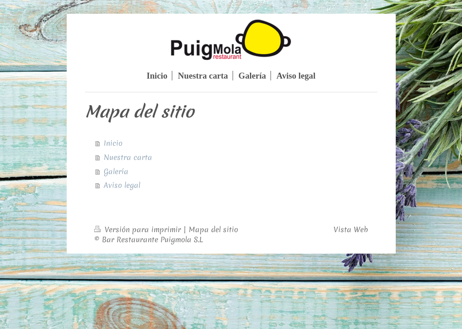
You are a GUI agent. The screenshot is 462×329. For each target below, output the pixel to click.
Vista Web (351, 229)
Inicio (113, 143)
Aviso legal (122, 185)
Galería (116, 171)
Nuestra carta (128, 157)
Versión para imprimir (138, 229)
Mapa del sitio (213, 229)
